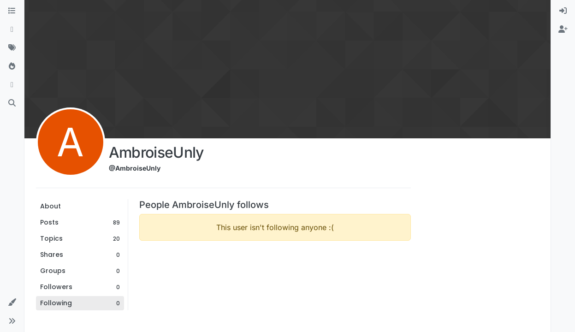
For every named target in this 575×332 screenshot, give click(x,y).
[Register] (563, 29)
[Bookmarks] (12, 84)
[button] (12, 302)
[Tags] (12, 48)
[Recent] (12, 29)
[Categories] (12, 11)
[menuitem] (563, 11)
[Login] (563, 11)
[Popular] (12, 66)
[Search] (12, 103)
